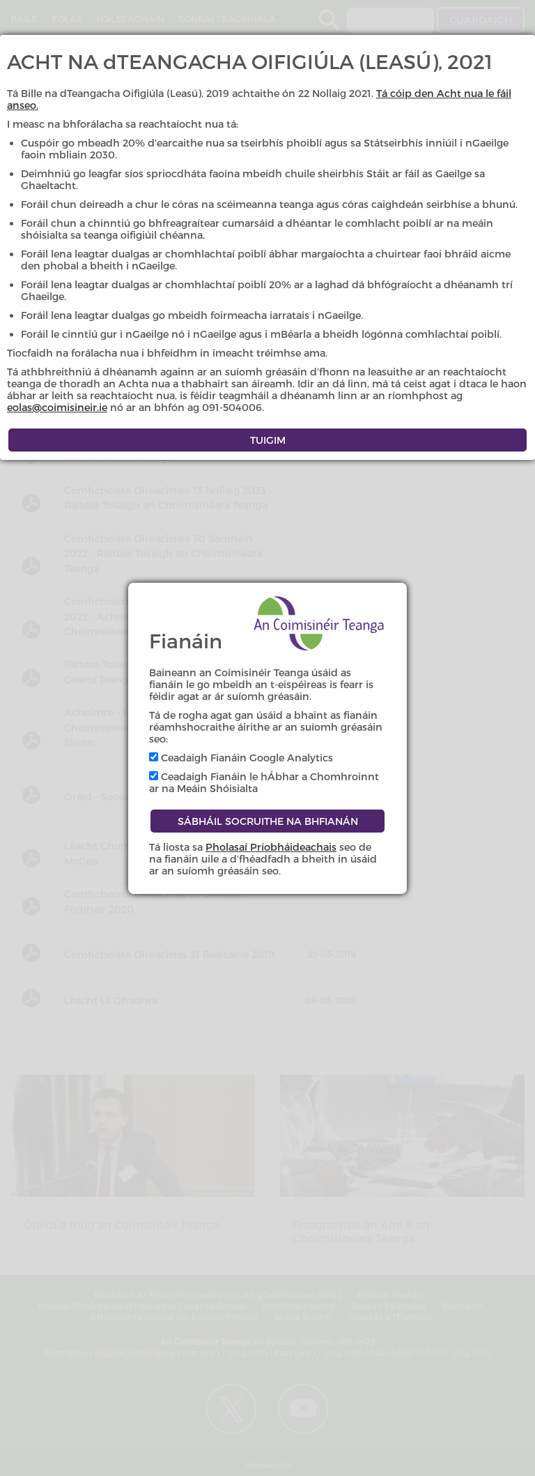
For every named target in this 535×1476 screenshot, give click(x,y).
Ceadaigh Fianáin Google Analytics (241, 757)
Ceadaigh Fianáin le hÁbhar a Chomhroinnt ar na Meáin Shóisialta (264, 782)
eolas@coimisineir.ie (57, 407)
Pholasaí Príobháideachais (271, 847)
